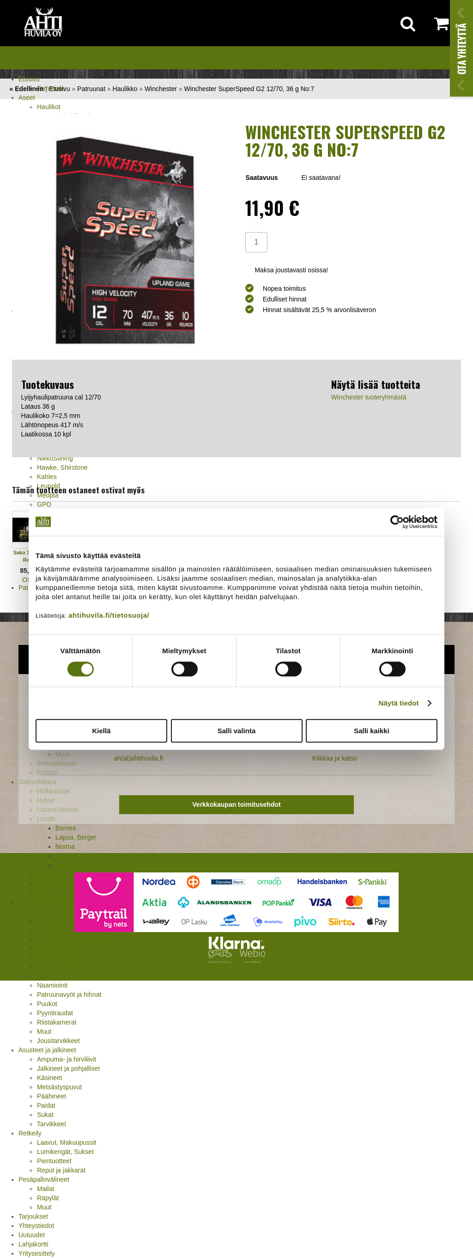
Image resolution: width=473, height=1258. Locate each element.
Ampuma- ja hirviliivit (66, 1059)
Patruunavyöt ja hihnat (69, 994)
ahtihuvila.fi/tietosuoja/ (108, 615)
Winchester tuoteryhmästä (368, 397)
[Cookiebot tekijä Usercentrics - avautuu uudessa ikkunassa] (397, 522)
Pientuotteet (54, 1161)
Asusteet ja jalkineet (47, 1050)
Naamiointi (52, 985)
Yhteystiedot (36, 1225)
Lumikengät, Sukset (65, 1151)
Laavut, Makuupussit (66, 1142)
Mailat (45, 1188)
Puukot (47, 1003)
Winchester (161, 88)
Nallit (44, 892)
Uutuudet (31, 1235)
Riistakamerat (57, 1022)
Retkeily (30, 1133)
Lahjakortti (33, 1244)
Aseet (26, 97)
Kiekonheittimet (59, 957)
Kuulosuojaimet (59, 966)
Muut (44, 1031)
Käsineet (49, 1077)
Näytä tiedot (399, 703)
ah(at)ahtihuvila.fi (138, 758)
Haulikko (125, 88)
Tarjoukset (33, 1216)
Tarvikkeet (51, 1124)
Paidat (46, 1105)
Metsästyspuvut (59, 1087)
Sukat (45, 1114)
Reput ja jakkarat (61, 1170)
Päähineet (51, 1096)
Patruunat (91, 88)
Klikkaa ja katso (334, 758)
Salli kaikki (371, 731)
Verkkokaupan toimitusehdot (236, 804)
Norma (65, 846)
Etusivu (29, 79)
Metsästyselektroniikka (69, 976)
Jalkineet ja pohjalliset (68, 1068)
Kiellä (101, 731)
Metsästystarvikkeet (46, 902)
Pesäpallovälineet (43, 1179)
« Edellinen (26, 88)
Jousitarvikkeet (58, 1040)
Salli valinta (237, 731)
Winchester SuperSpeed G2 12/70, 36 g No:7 (249, 88)
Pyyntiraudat (55, 1013)
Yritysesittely (36, 1253)
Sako (62, 855)
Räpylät (48, 1198)
